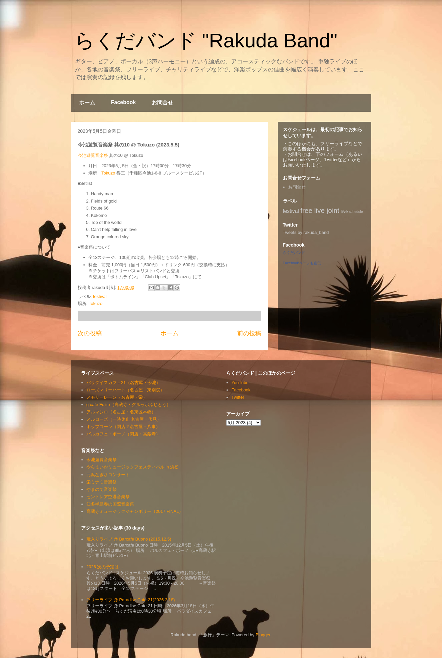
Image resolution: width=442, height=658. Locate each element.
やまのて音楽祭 (101, 489)
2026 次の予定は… (104, 566)
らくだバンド (294, 253)
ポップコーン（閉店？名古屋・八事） (123, 426)
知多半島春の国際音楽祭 (110, 504)
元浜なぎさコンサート (108, 474)
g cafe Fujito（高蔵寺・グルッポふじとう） (128, 404)
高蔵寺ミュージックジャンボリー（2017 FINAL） (134, 511)
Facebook (123, 102)
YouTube (240, 382)
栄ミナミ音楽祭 (101, 481)
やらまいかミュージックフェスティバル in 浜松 (132, 466)
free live (312, 210)
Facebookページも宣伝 (302, 263)
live (344, 211)
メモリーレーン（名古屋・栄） (116, 397)
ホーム (87, 102)
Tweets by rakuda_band (306, 232)
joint (333, 210)
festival (99, 296)
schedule (356, 212)
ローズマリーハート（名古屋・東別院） (125, 389)
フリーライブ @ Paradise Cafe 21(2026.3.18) (130, 599)
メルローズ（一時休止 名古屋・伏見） (123, 419)
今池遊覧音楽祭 (93, 155)
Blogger (263, 634)
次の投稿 (90, 333)
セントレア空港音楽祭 (108, 496)
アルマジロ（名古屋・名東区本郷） (121, 411)
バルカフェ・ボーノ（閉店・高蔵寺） (123, 433)
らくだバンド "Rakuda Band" (206, 40)
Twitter (238, 397)
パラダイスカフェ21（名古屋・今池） (123, 382)
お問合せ (162, 102)
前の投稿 (249, 333)
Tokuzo (108, 173)
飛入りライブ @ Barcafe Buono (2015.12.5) (128, 539)
